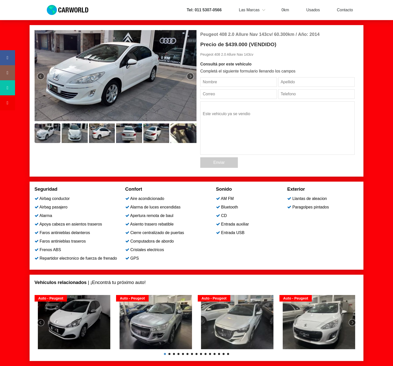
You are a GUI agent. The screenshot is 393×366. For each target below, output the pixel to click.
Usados (313, 10)
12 (215, 354)
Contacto (345, 10)
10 (206, 354)
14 (224, 354)
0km (285, 10)
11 (210, 354)
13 (219, 354)
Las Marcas (249, 10)
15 (228, 354)
